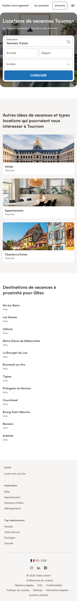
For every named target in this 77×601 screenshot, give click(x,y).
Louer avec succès (14, 473)
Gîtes (7, 491)
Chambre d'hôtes (13, 502)
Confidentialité (54, 585)
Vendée (8, 526)
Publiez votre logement (15, 5)
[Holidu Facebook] (45, 568)
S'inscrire (60, 5)
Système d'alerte (38, 595)
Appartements (12, 497)
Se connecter (41, 5)
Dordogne (9, 537)
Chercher (38, 75)
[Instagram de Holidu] (32, 568)
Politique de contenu (18, 590)
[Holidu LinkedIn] (38, 568)
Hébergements (12, 508)
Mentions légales (24, 585)
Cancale (8, 543)
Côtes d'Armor (12, 532)
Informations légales (57, 590)
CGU (39, 585)
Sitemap (37, 590)
